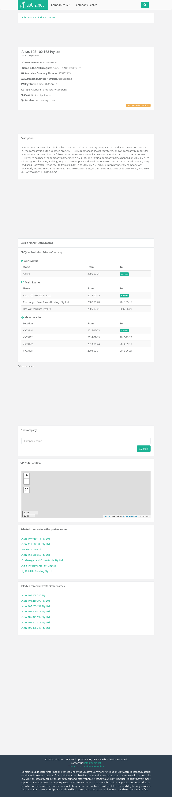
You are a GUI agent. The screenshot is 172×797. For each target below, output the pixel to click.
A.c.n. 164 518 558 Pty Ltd (35, 554)
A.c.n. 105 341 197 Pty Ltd (35, 617)
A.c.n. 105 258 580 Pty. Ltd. (36, 595)
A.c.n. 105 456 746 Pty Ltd (35, 627)
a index (51, 17)
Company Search (86, 5)
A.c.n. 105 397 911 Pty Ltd (35, 622)
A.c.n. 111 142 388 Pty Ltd (35, 544)
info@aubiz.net (92, 763)
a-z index (39, 17)
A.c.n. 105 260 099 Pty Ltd (35, 600)
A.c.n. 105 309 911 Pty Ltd (35, 611)
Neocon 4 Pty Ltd (31, 549)
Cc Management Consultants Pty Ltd (42, 560)
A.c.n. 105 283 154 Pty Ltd (35, 606)
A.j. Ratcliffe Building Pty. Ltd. (37, 571)
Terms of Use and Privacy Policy (86, 766)
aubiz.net (26, 17)
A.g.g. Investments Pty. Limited (38, 565)
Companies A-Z (60, 5)
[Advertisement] (87, 34)
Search (143, 448)
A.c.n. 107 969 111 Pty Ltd (35, 538)
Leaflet (107, 516)
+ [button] (26, 476)
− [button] (26, 481)
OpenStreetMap (130, 516)
